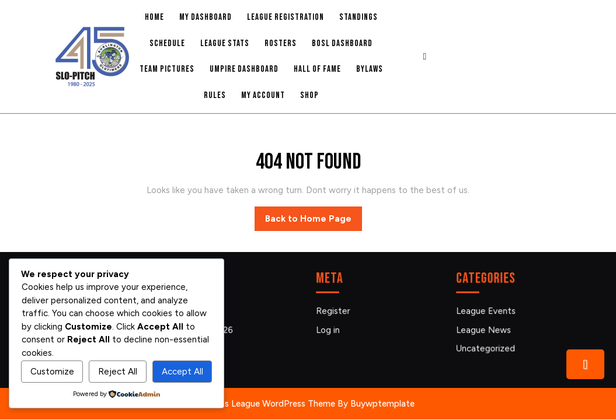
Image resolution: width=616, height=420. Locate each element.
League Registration (285, 17)
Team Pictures (167, 69)
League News (485, 329)
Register (335, 312)
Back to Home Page (313, 222)
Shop (309, 95)
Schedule (167, 43)
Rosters (281, 43)
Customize (52, 371)
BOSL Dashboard (342, 43)
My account (263, 95)
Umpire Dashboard (244, 69)
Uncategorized (487, 347)
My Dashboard (205, 17)
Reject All (117, 371)
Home (154, 17)
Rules (215, 95)
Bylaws (369, 69)
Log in (330, 329)
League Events (487, 312)
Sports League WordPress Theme (268, 403)
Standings (358, 17)
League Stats (224, 43)
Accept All (182, 371)
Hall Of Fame (317, 69)
